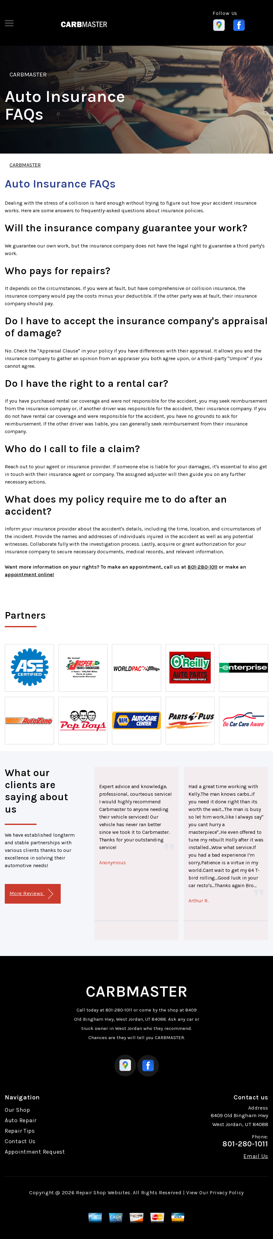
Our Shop (17, 1109)
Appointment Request (35, 1151)
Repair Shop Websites (103, 1193)
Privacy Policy (227, 1193)
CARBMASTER (28, 74)
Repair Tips (20, 1130)
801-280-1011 (202, 567)
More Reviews (31, 894)
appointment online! (29, 574)
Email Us (255, 1156)
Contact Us (20, 1141)
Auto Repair (21, 1120)
